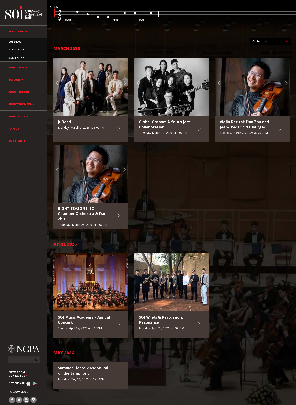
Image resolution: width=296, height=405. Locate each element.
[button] (59, 87)
